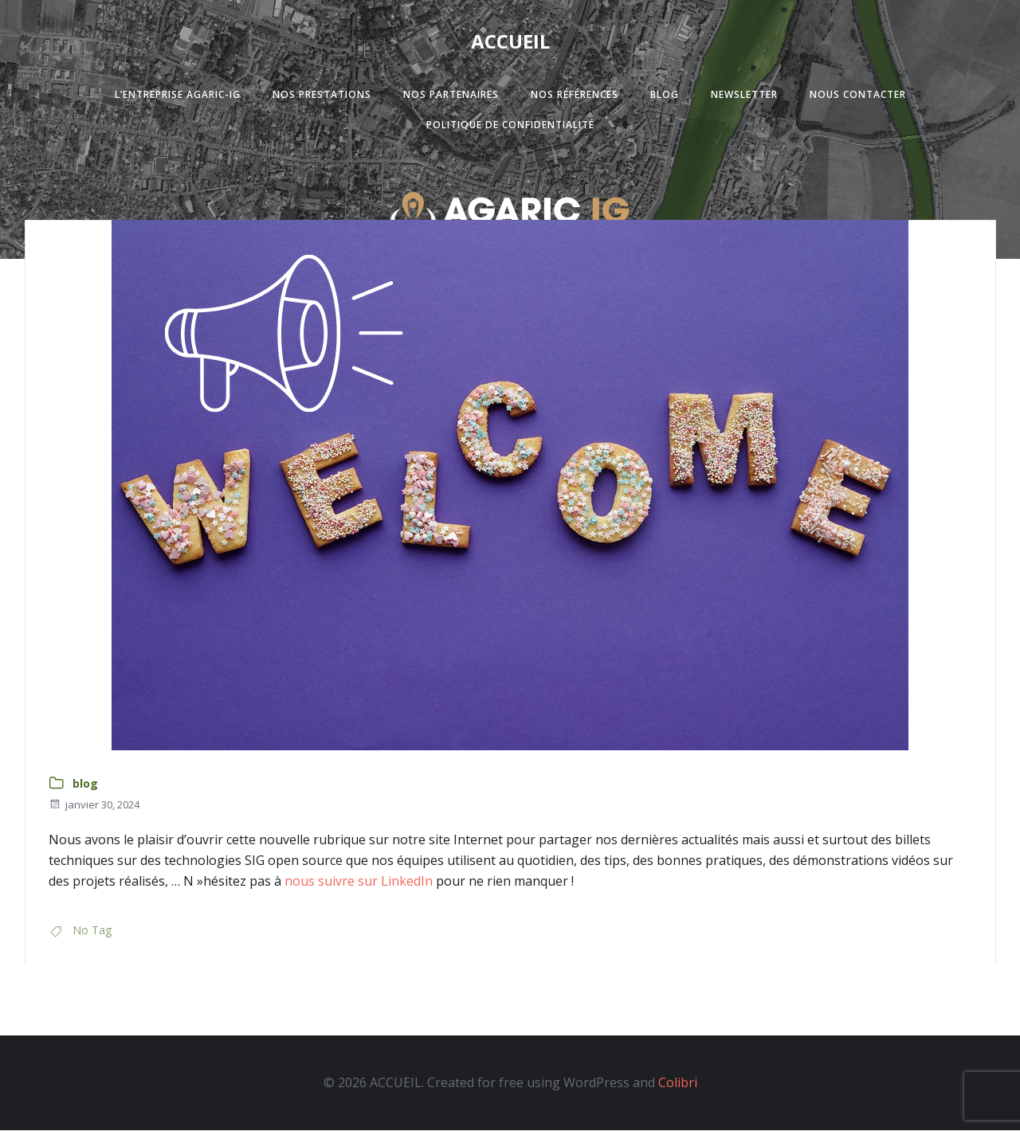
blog (85, 784)
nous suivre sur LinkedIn (357, 881)
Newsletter (744, 95)
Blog (664, 95)
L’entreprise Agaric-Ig (178, 95)
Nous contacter (858, 95)
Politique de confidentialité (510, 125)
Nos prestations (322, 95)
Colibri (677, 1084)
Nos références (574, 95)
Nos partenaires (451, 95)
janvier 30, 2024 (94, 806)
